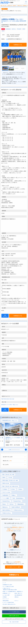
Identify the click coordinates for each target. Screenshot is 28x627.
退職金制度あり (20, 504)
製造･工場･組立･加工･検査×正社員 (9, 486)
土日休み (12, 489)
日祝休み (19, 489)
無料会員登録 (5, 600)
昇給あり (3, 504)
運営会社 (17, 597)
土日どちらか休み (5, 492)
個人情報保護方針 (18, 595)
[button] (2, 450)
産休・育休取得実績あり (18, 498)
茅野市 (3, 477)
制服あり (13, 495)
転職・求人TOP (3, 5)
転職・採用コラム (18, 593)
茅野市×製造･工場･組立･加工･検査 (9, 480)
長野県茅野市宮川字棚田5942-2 (15, 39)
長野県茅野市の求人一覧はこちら (9, 420)
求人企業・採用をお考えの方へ (9, 604)
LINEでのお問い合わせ (14, 615)
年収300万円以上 (5, 501)
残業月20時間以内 (6, 510)
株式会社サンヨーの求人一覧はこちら (9, 404)
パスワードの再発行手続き (8, 602)
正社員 (10, 477)
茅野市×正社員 (5, 483)
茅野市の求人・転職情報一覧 (22, 5)
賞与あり (11, 504)
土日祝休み (4, 489)
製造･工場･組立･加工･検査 (7, 474)
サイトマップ (5, 598)
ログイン (17, 600)
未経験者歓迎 (4, 495)
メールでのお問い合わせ (14, 611)
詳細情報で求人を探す (7, 584)
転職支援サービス (6, 593)
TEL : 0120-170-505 (14, 621)
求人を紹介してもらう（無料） (14, 567)
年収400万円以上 (16, 501)
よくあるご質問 (6, 595)
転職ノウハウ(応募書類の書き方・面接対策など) (13, 591)
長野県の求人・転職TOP (12, 5)
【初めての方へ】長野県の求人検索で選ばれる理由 (10, 589)
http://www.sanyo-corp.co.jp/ (7, 398)
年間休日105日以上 (18, 510)
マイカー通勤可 (5, 498)
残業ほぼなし (4, 507)
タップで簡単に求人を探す (8, 586)
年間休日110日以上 (6, 513)
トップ (4, 582)
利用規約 (5, 597)
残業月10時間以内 (15, 507)
